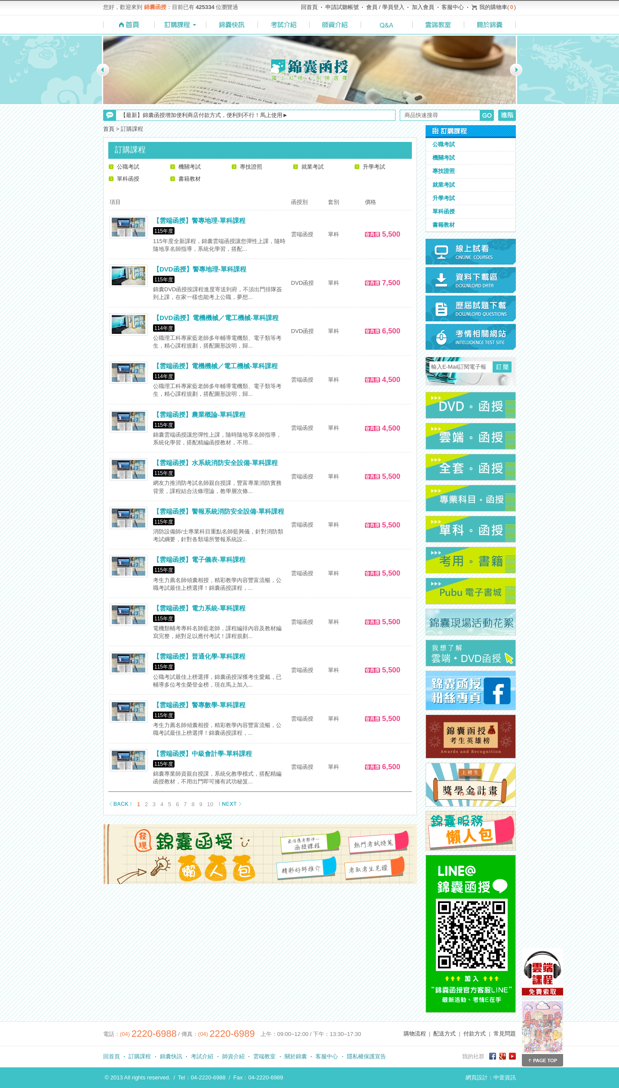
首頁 (108, 129)
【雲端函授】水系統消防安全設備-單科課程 (215, 462)
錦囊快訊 (171, 1056)
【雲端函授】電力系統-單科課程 (199, 608)
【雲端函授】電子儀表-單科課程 (199, 559)
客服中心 (452, 7)
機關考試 (189, 166)
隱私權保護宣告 (366, 1056)
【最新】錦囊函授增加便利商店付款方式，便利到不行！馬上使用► (204, 115)
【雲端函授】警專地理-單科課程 (199, 220)
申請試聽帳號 (342, 7)
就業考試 (312, 166)
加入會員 (423, 7)
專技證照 (251, 166)
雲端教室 (264, 1056)
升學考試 (374, 166)
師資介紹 (233, 1056)
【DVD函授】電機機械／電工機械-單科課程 (216, 317)
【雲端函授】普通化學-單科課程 (199, 656)
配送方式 (444, 1033)
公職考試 (128, 166)
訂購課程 (140, 1056)
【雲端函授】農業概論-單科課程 (199, 414)
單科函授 (128, 179)
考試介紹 (202, 1056)
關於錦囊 (296, 1056)
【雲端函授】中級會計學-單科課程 (202, 753)
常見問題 (504, 1033)
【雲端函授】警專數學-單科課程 (199, 705)
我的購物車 (493, 7)
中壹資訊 (504, 1077)
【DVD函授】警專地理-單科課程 (199, 269)
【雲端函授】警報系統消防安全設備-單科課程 (218, 511)
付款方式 (474, 1033)
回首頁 (309, 7)
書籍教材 (189, 179)
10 (210, 804)
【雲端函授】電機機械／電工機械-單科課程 (215, 366)
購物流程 (415, 1033)
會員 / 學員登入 (385, 7)
